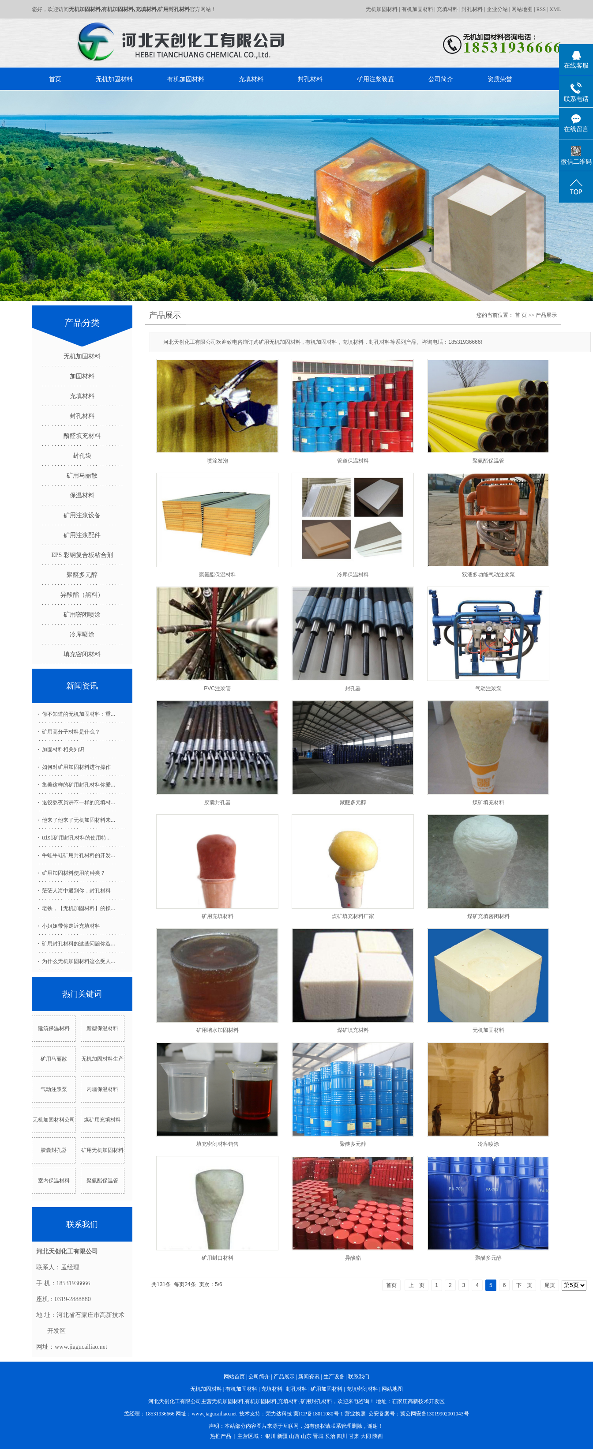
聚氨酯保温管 (102, 1181)
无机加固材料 (382, 9)
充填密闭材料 (362, 1389)
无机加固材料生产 (102, 1059)
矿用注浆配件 (82, 535)
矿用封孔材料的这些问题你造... (78, 944)
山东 (306, 1436)
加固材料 (82, 376)
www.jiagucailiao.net (213, 1414)
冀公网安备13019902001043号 (434, 1414)
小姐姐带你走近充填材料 (71, 926)
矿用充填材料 (217, 916)
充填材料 (447, 9)
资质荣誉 (500, 79)
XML (555, 9)
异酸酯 (353, 1258)
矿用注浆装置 (375, 79)
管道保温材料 (353, 461)
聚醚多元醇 (82, 575)
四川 (342, 1436)
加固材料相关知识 (63, 749)
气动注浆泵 (54, 1089)
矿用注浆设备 (82, 515)
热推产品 (220, 1436)
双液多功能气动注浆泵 (488, 575)
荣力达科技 (279, 1414)
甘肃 (354, 1436)
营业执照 (355, 1414)
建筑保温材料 (54, 1028)
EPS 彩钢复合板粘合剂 (82, 555)
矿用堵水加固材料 (217, 1030)
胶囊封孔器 (54, 1150)
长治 (330, 1436)
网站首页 (234, 1377)
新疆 (282, 1436)
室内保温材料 (54, 1181)
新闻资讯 (308, 1377)
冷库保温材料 (353, 575)
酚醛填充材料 (82, 436)
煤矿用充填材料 (102, 1120)
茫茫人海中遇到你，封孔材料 (76, 891)
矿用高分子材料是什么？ (71, 732)
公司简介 (440, 79)
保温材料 (82, 495)
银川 (270, 1436)
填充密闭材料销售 (217, 1144)
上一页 (416, 1285)
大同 (365, 1436)
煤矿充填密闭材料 (488, 916)
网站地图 (522, 9)
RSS (541, 9)
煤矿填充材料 (488, 802)
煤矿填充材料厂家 (353, 916)
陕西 (377, 1436)
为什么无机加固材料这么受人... (78, 961)
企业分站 (497, 9)
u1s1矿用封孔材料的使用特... (76, 838)
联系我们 (358, 1377)
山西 (294, 1436)
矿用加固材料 (326, 1389)
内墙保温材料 (102, 1089)
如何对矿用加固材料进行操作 (76, 767)
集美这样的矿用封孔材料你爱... (78, 785)
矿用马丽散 (82, 475)
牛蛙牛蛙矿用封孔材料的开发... (78, 855)
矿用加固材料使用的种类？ (73, 873)
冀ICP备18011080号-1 (318, 1414)
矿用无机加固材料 (102, 1150)
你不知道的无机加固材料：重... (78, 714)
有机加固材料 (417, 9)
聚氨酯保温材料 (217, 575)
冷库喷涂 (82, 634)
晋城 (318, 1436)
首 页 (521, 315)
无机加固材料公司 (54, 1120)
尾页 (549, 1285)
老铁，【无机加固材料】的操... (78, 908)
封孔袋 (82, 455)
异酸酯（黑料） (82, 594)
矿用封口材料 (217, 1258)
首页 (55, 79)
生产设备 (334, 1377)
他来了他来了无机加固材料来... (78, 820)
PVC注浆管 (217, 688)
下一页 (524, 1285)
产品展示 (546, 315)
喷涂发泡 (217, 461)
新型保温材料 (102, 1028)
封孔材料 (472, 9)
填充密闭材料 (82, 654)
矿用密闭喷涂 (82, 614)
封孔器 (353, 688)
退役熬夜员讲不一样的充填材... (78, 802)
